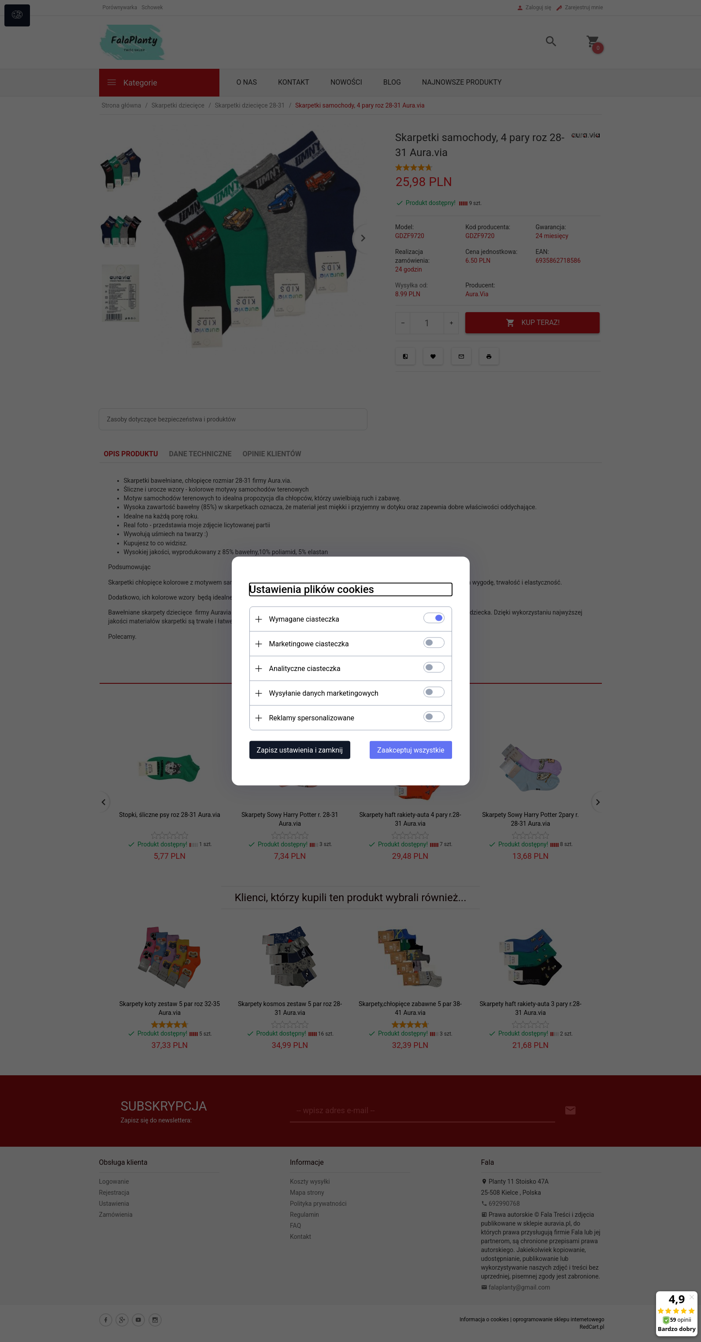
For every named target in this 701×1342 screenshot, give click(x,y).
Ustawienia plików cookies (311, 589)
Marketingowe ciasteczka (309, 644)
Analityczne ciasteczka (305, 668)
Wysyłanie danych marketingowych (323, 693)
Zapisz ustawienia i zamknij (300, 750)
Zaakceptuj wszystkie (410, 750)
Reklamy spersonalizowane (311, 718)
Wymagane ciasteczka (304, 619)
